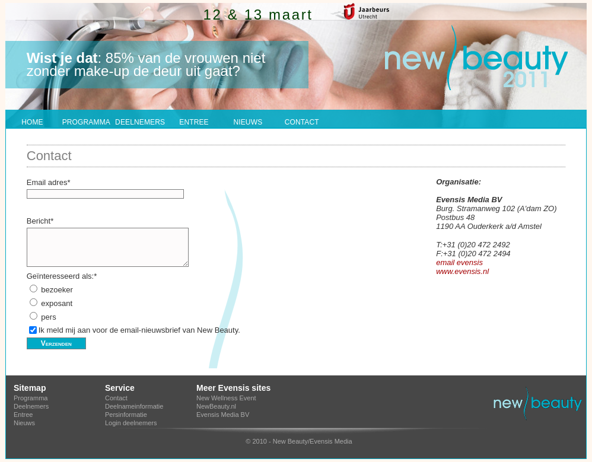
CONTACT (302, 122)
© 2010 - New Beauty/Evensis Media (299, 441)
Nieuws (24, 422)
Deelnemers (31, 406)
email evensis (459, 262)
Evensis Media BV (222, 414)
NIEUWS (247, 122)
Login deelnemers (131, 422)
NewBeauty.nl (216, 406)
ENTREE (194, 122)
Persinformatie (126, 414)
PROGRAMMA (86, 122)
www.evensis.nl (462, 271)
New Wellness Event (226, 398)
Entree (23, 414)
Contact (116, 398)
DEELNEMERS (140, 122)
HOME (32, 122)
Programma (30, 398)
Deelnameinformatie (134, 406)
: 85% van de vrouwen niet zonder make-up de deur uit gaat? (146, 64)
